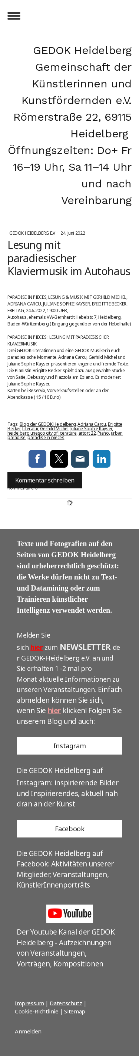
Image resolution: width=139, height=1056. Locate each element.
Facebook (70, 828)
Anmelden (28, 1031)
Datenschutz (66, 1003)
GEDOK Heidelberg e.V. (33, 233)
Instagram (69, 745)
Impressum (29, 1003)
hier (36, 647)
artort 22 (87, 433)
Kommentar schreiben (45, 480)
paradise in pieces (45, 437)
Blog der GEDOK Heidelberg (48, 424)
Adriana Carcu (91, 424)
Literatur (30, 428)
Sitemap (74, 1011)
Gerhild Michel (54, 428)
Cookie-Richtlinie (37, 1011)
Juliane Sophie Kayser (91, 428)
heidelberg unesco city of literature (41, 433)
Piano (103, 433)
